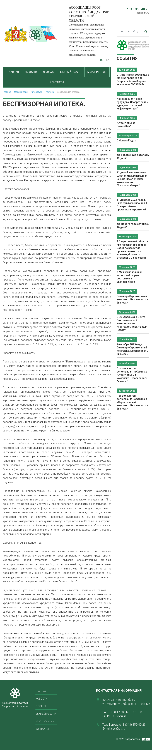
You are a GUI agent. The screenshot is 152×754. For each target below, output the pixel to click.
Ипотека (49, 92)
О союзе (48, 71)
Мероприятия (96, 71)
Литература (36, 92)
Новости (31, 71)
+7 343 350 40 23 (136, 9)
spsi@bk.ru (142, 12)
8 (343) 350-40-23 (134, 724)
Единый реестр (70, 71)
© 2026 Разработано (128, 739)
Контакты (57, 82)
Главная (13, 71)
